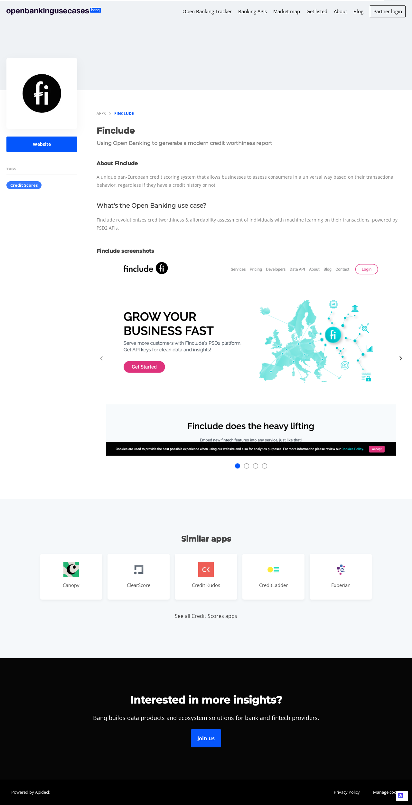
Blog (358, 11)
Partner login (387, 11)
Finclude (124, 113)
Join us (206, 738)
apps (101, 113)
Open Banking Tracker (207, 11)
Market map (286, 11)
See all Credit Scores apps (206, 616)
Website (42, 144)
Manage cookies (388, 792)
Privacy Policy (347, 792)
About (340, 11)
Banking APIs (252, 11)
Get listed (316, 11)
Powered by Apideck (30, 792)
